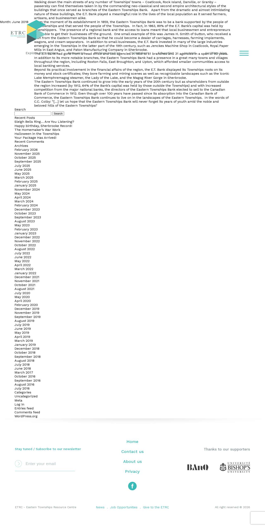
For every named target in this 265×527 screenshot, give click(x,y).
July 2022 (22, 253)
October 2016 (24, 376)
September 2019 (27, 317)
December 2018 (26, 349)
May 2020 (22, 297)
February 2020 (26, 305)
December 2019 (26, 309)
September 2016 (27, 380)
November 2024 (27, 189)
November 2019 (26, 313)
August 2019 (24, 321)
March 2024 (24, 201)
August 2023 (24, 221)
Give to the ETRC (156, 507)
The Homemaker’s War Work (37, 130)
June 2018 (22, 368)
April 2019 (22, 337)
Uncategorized (26, 396)
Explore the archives (42, 53)
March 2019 (23, 341)
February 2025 (26, 181)
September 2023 (27, 217)
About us (132, 461)
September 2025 (27, 161)
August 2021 (24, 289)
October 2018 (24, 352)
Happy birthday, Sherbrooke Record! (43, 126)
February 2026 (26, 150)
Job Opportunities (123, 507)
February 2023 (26, 229)
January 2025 (25, 185)
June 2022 (22, 257)
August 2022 (24, 249)
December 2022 (27, 237)
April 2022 (22, 265)
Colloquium (139, 53)
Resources (76, 53)
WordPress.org (25, 416)
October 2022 (25, 245)
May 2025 (22, 173)
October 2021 (24, 285)
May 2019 (21, 333)
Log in (19, 404)
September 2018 (27, 357)
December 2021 (26, 277)
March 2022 (23, 269)
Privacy (132, 471)
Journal (189, 53)
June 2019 (22, 329)
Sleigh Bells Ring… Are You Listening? (44, 122)
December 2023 (27, 209)
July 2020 (22, 293)
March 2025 (23, 177)
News (100, 507)
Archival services (107, 53)
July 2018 (22, 364)
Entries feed (24, 408)
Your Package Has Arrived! (35, 138)
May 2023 (22, 225)
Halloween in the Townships (36, 134)
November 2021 (26, 281)
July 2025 (22, 166)
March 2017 (23, 372)
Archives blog (215, 53)
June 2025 (22, 170)
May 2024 (22, 193)
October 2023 (25, 213)
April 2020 (22, 301)
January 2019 (25, 345)
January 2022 (25, 273)
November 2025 (27, 154)
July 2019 (22, 325)
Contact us (132, 451)
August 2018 (24, 361)
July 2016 (22, 388)
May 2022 (22, 261)
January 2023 (25, 233)
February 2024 (26, 205)
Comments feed (27, 412)
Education (166, 53)
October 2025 (25, 157)
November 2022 (27, 241)
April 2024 (22, 197)
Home (132, 441)
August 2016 (24, 384)
